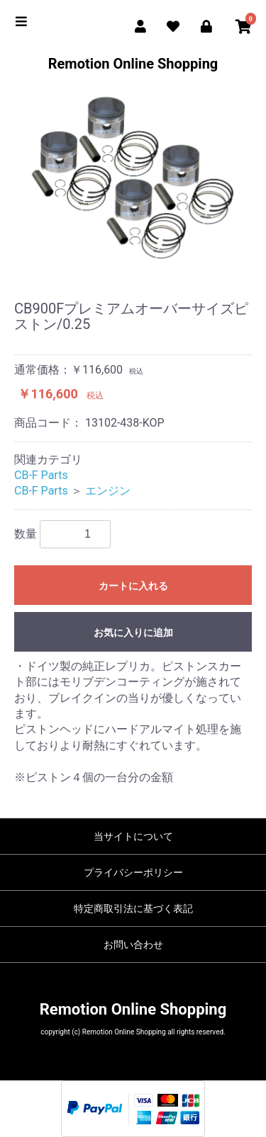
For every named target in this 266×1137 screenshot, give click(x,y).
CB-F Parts (41, 475)
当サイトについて (133, 836)
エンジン (108, 490)
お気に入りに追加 (133, 632)
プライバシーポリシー (133, 872)
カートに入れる (133, 585)
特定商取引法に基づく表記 (133, 908)
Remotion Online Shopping (133, 63)
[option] (133, 177)
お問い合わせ (133, 944)
